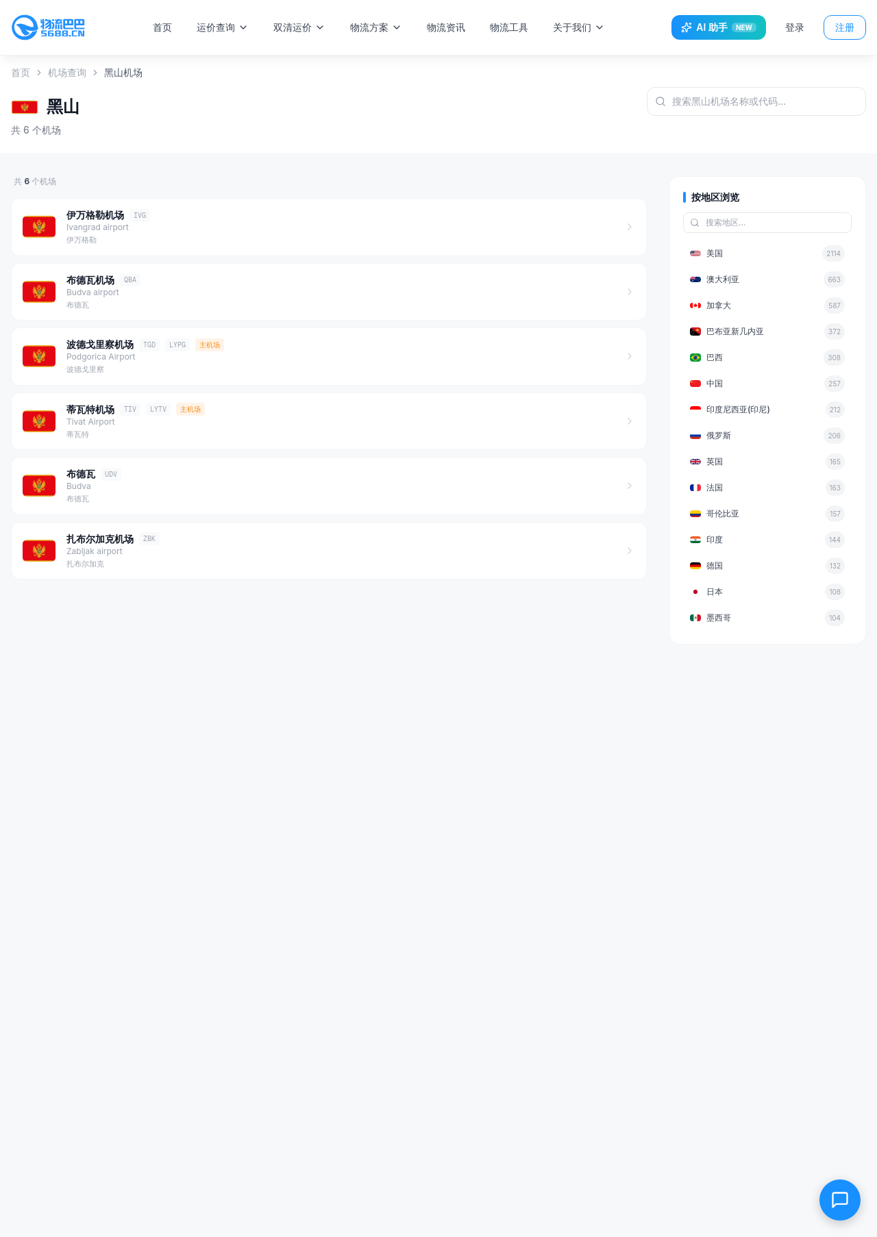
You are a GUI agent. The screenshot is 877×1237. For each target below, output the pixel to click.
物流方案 (377, 27)
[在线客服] (840, 1200)
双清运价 (301, 27)
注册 (844, 27)
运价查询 (224, 27)
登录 (794, 27)
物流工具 (510, 27)
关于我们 (580, 27)
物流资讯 (447, 27)
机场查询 (67, 72)
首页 (163, 27)
